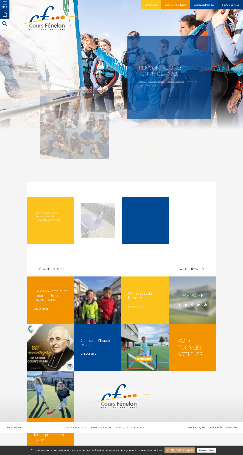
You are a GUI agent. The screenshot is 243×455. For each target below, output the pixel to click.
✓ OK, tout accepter (179, 450)
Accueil (145, 81)
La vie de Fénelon (158, 81)
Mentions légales (196, 427)
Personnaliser (206, 450)
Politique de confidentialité (223, 427)
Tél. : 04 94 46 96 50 (135, 427)
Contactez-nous (14, 427)
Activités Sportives (174, 81)
